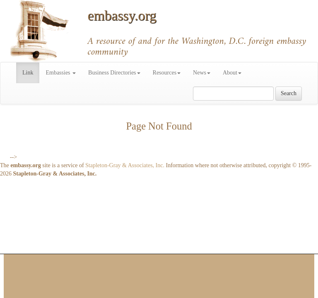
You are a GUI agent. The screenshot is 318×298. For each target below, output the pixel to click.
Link (30, 72)
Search (288, 93)
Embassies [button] (61, 73)
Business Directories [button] (114, 73)
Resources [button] (167, 73)
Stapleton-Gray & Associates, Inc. (124, 165)
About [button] (232, 73)
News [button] (201, 73)
